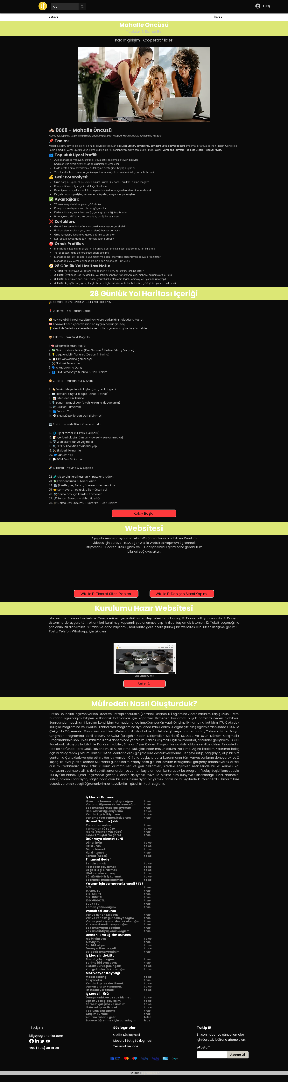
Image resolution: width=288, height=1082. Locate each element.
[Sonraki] (200, 791)
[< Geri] (61, 17)
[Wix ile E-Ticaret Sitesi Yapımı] (106, 594)
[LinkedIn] (37, 1041)
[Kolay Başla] (144, 513)
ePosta (202, 1047)
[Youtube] (48, 1041)
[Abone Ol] (238, 1054)
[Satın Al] (144, 684)
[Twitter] (42, 1041)
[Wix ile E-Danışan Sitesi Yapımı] (182, 594)
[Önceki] (91, 791)
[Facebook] (31, 1041)
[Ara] (61, 6)
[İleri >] (226, 17)
